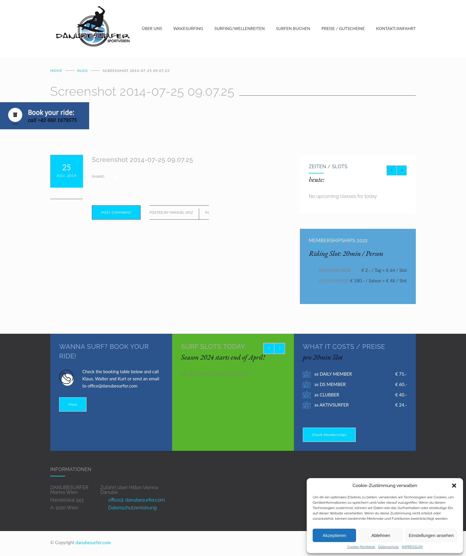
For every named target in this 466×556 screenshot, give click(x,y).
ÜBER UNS (152, 28)
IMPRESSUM (412, 547)
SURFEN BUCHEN (293, 28)
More (72, 405)
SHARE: (98, 177)
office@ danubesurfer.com (136, 501)
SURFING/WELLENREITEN (239, 28)
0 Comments (66, 194)
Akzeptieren (334, 535)
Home (56, 72)
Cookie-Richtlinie (361, 547)
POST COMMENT (116, 213)
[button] (454, 486)
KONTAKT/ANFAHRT (396, 28)
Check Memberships (329, 436)
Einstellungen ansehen (431, 535)
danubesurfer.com (93, 543)
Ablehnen (380, 535)
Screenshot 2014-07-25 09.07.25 (142, 161)
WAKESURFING (188, 28)
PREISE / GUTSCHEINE (343, 28)
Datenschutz (388, 547)
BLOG (82, 72)
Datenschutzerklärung (132, 509)
